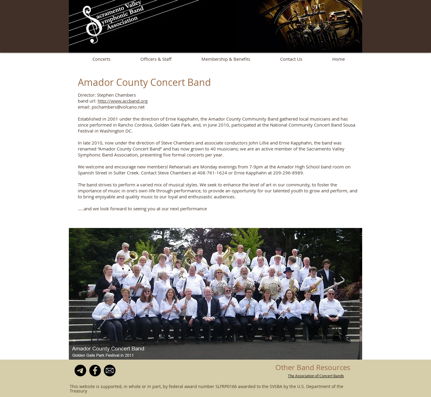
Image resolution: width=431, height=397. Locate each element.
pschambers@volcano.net (118, 107)
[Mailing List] (80, 370)
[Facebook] (95, 370)
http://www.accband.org (123, 101)
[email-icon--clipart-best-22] (110, 370)
